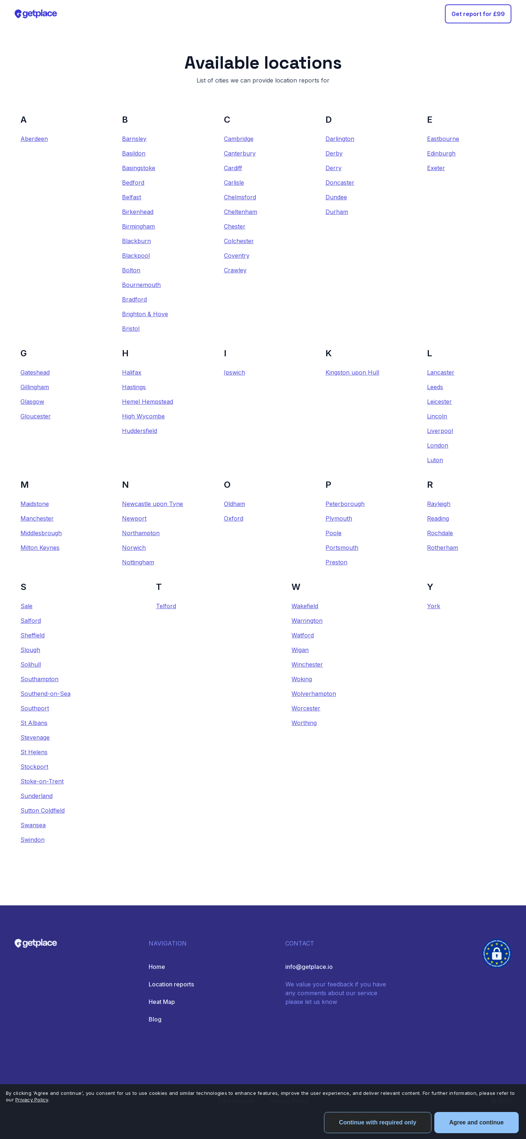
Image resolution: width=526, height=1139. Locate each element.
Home (157, 966)
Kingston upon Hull (352, 372)
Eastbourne (443, 138)
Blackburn (136, 241)
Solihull (30, 664)
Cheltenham (240, 211)
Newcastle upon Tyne (152, 503)
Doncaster (339, 182)
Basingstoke (138, 168)
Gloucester (35, 416)
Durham (336, 211)
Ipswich (234, 372)
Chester (234, 226)
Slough (30, 649)
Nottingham (138, 562)
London (437, 445)
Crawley (235, 270)
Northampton (141, 533)
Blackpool (136, 255)
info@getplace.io (309, 966)
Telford (166, 606)
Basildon (133, 153)
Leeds (435, 387)
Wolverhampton (313, 693)
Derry (333, 168)
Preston (336, 562)
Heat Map (162, 1001)
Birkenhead (137, 211)
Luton (435, 460)
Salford (30, 620)
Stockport (34, 766)
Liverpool (440, 430)
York (433, 606)
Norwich (134, 547)
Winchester (307, 664)
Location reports (171, 984)
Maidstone (34, 503)
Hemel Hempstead (147, 401)
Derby (334, 153)
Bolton (131, 270)
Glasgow (32, 401)
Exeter (436, 168)
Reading (438, 518)
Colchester (239, 241)
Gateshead (35, 372)
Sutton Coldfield (42, 810)
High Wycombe (143, 416)
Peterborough (345, 503)
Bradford (134, 299)
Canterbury (240, 153)
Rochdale (440, 533)
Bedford (133, 182)
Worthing (304, 722)
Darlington (339, 138)
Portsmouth (341, 547)
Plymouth (338, 518)
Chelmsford (240, 197)
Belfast (131, 197)
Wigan (300, 649)
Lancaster (440, 372)
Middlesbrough (41, 533)
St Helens (33, 752)
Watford (302, 635)
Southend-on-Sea (45, 693)
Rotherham (442, 547)
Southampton (39, 679)
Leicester (439, 401)
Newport (134, 518)
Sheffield (32, 635)
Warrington (307, 620)
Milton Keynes (40, 547)
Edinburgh (441, 153)
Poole (333, 533)
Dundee (336, 197)
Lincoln (437, 416)
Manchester (37, 518)
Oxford (233, 518)
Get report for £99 (478, 14)
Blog (155, 1019)
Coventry (236, 255)
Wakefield (304, 606)
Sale (26, 606)
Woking (301, 679)
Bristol (131, 328)
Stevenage (35, 737)
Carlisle (234, 182)
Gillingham (34, 387)
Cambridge (239, 138)
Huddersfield (139, 430)
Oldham (234, 503)
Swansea (33, 825)
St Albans (33, 722)
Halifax (131, 372)
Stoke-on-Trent (42, 781)
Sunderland (36, 795)
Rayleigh (438, 503)
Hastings (134, 387)
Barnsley (134, 138)
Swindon (32, 839)
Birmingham (138, 226)
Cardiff (233, 168)
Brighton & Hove (145, 314)
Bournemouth (141, 284)
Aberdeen (34, 138)
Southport (34, 708)
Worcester (305, 708)
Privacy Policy (31, 1099)
